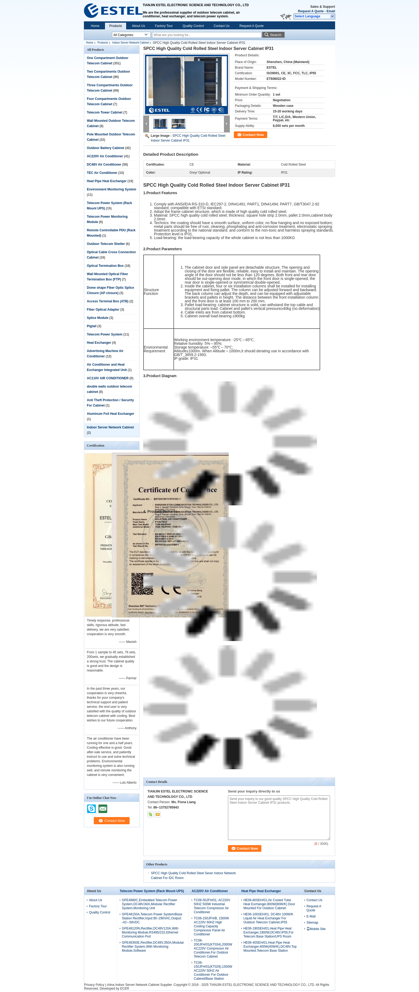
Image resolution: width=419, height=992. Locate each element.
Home (95, 26)
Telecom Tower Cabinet (104, 112)
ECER (124, 988)
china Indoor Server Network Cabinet (133, 985)
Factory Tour (164, 26)
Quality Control (193, 26)
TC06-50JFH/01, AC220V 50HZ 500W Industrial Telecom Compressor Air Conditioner (212, 906)
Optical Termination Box (105, 266)
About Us (138, 26)
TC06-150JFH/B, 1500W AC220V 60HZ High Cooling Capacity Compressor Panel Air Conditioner (211, 926)
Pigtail (91, 326)
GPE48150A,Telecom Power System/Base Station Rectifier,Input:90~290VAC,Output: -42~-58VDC (152, 918)
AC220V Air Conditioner (105, 156)
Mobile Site (316, 929)
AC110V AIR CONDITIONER (108, 378)
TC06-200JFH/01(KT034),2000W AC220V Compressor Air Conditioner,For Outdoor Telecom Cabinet (213, 948)
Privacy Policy (94, 985)
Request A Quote (311, 11)
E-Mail (311, 916)
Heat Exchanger (99, 343)
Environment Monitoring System (111, 189)
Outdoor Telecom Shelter (106, 244)
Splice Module (97, 318)
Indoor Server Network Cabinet (130, 42)
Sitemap (312, 922)
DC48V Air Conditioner (104, 164)
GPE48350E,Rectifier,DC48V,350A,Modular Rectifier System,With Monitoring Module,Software (153, 946)
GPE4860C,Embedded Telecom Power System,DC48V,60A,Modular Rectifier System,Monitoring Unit (149, 904)
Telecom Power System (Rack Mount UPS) (152, 891)
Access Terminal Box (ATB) (108, 301)
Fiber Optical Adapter (103, 309)
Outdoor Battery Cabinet (105, 148)
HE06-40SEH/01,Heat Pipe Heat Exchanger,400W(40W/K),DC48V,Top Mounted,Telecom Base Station (270, 946)
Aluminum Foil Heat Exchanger (110, 414)
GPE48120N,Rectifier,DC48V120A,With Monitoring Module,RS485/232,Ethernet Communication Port (150, 932)
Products (115, 26)
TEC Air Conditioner (102, 173)
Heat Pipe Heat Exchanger (107, 181)
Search (275, 35)
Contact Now (253, 135)
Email (331, 11)
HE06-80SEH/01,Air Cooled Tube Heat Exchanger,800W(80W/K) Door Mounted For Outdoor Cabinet (269, 904)
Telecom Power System (104, 334)
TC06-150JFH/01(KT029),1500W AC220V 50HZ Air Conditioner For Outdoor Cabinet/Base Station (213, 971)
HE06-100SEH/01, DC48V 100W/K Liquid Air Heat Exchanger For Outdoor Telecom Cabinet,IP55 (268, 918)
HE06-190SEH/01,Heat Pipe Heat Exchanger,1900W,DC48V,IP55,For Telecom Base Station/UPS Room (268, 932)
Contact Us (222, 26)
